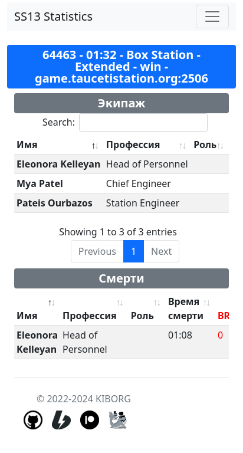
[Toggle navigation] (212, 16)
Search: (125, 122)
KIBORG (113, 398)
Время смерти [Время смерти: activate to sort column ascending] (185, 308)
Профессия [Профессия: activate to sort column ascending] (133, 144)
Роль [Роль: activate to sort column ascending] (204, 144)
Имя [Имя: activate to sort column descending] (27, 144)
